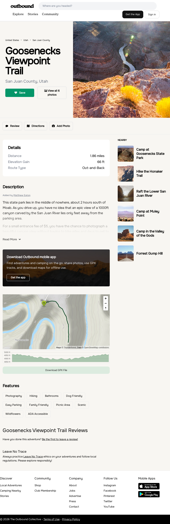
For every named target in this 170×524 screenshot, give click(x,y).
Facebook (110, 490)
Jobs (72, 490)
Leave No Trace (33, 456)
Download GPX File (56, 370)
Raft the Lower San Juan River (151, 193)
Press (72, 501)
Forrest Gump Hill (149, 253)
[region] (56, 321)
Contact (74, 506)
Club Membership (45, 490)
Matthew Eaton (21, 195)
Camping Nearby (10, 490)
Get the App (133, 14)
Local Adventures (11, 485)
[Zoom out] (105, 303)
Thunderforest (70, 347)
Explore (18, 14)
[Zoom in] (105, 298)
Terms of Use (51, 519)
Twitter (108, 501)
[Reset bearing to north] (105, 308)
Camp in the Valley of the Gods (150, 233)
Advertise (75, 496)
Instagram (110, 485)
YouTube (109, 506)
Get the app (18, 277)
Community (50, 14)
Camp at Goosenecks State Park (150, 154)
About (73, 485)
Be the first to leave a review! (60, 439)
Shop (38, 485)
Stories (33, 14)
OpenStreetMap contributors (96, 347)
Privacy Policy (71, 519)
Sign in (152, 14)
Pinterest (109, 496)
